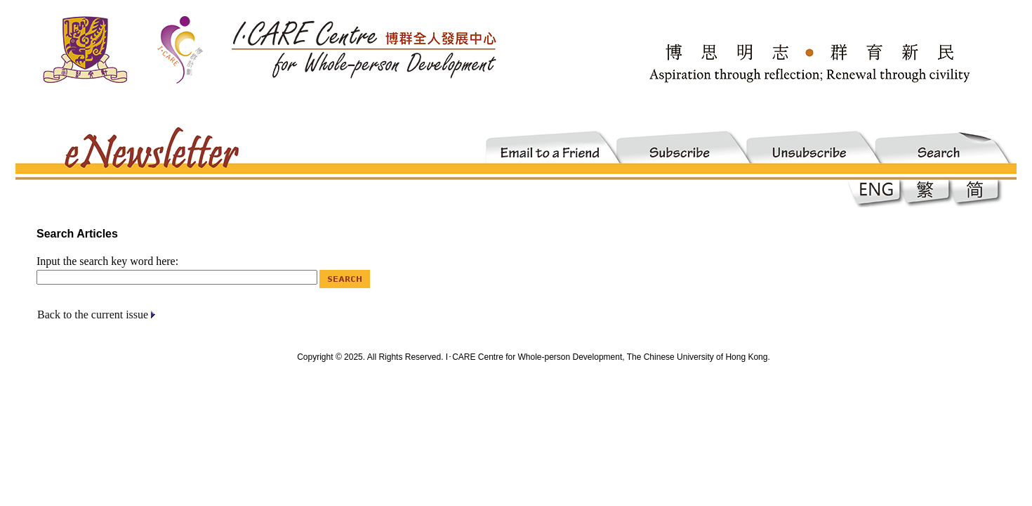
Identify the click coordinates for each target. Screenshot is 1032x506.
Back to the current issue (92, 314)
